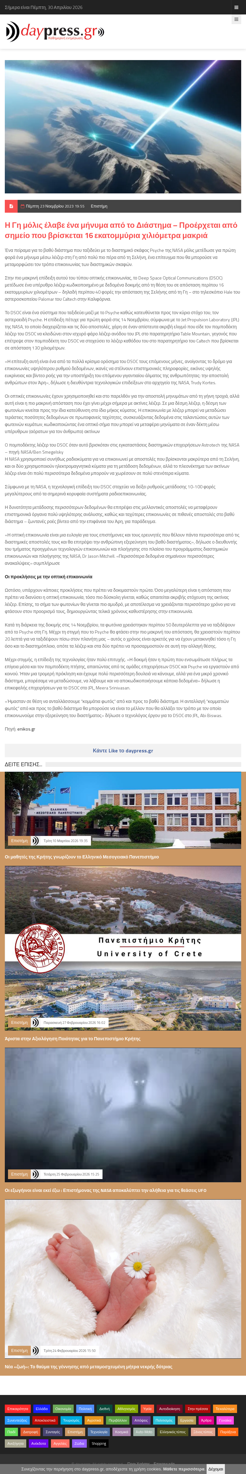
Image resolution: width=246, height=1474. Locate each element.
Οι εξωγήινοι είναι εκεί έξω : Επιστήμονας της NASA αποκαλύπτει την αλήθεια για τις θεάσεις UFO (106, 1190)
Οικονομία (63, 1408)
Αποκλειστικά (45, 1420)
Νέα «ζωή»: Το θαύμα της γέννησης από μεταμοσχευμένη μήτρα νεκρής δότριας (88, 1366)
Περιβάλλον (118, 1420)
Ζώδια (79, 1443)
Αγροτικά (94, 1420)
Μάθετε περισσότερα (183, 1469)
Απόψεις (141, 1420)
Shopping (99, 1443)
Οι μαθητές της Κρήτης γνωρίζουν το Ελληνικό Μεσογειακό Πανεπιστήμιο (82, 856)
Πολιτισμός (164, 1420)
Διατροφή (30, 1431)
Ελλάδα (42, 1408)
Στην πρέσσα (198, 1408)
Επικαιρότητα (17, 1408)
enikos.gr (26, 728)
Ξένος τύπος (203, 1431)
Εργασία (186, 1420)
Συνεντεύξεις (17, 1420)
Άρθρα (206, 1420)
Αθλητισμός (126, 1408)
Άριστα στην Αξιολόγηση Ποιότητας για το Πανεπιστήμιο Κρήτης (73, 1038)
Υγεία (147, 1408)
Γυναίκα (225, 1420)
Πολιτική (85, 1408)
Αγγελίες (60, 1443)
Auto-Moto (144, 1431)
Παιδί (11, 1431)
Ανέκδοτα (38, 1443)
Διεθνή (104, 1408)
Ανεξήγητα (15, 1443)
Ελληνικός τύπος (172, 1431)
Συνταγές (52, 1431)
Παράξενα (228, 1431)
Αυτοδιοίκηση (169, 1408)
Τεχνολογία (98, 1431)
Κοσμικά (121, 1431)
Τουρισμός (71, 1420)
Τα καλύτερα (225, 1408)
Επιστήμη (99, 206)
